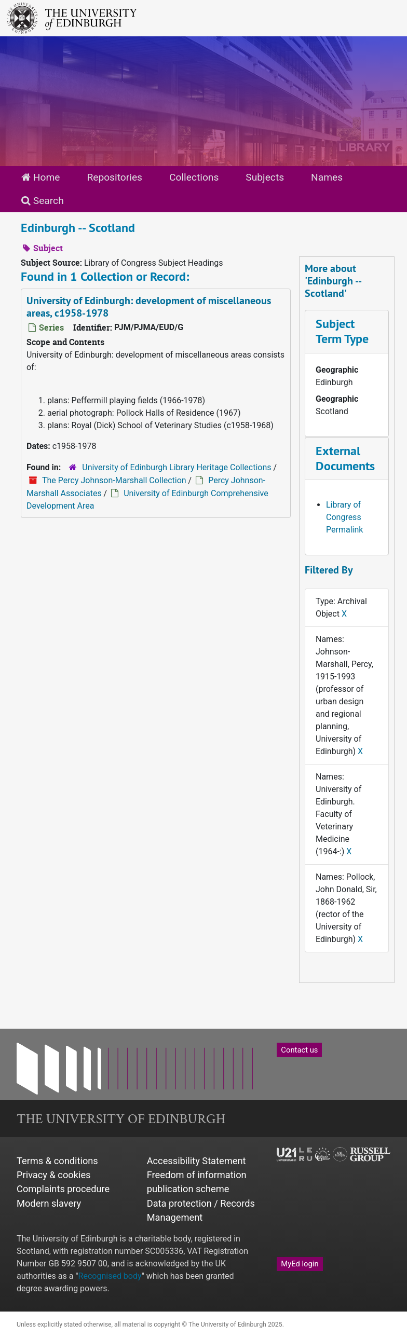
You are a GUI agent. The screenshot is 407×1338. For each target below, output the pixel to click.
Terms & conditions (57, 1160)
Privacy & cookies (54, 1174)
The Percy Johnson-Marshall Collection (114, 480)
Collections (194, 177)
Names (327, 177)
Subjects (265, 177)
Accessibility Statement (196, 1160)
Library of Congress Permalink (344, 517)
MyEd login (299, 1263)
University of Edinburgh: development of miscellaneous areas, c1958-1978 (148, 307)
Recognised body (110, 1276)
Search (42, 201)
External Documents (345, 458)
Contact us (299, 1050)
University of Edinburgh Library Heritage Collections (176, 467)
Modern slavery (49, 1203)
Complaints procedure (63, 1188)
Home (40, 177)
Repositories (114, 177)
